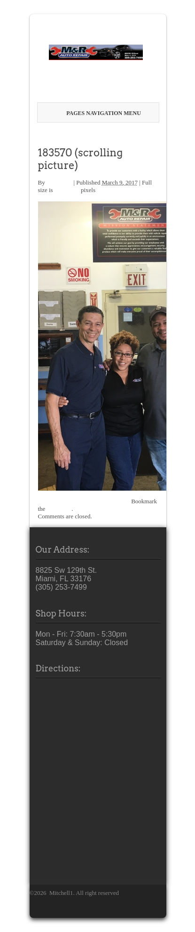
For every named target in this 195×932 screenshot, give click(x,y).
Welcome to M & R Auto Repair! (82, 135)
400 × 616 (67, 189)
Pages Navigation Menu (99, 113)
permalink (59, 508)
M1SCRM (59, 182)
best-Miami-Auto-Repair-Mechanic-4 (84, 501)
